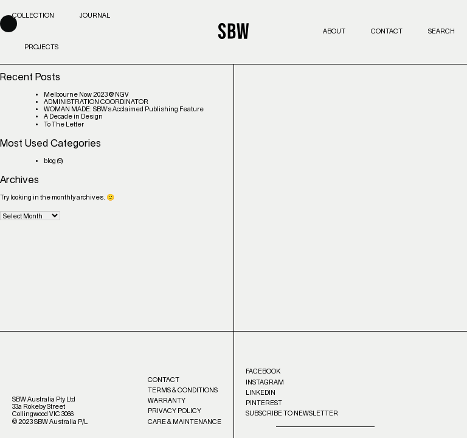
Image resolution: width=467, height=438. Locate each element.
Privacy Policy (174, 411)
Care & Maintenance (184, 422)
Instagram (265, 382)
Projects (41, 47)
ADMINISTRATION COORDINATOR (96, 102)
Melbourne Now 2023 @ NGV (86, 94)
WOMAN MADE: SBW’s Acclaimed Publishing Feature (124, 109)
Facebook (263, 371)
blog (50, 161)
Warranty (166, 400)
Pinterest (264, 403)
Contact (387, 31)
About (334, 31)
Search (441, 31)
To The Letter (64, 124)
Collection (33, 15)
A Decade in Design (73, 116)
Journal (95, 15)
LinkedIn (260, 392)
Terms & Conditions (183, 390)
